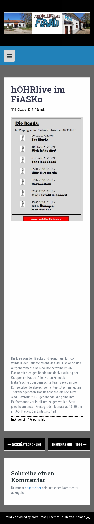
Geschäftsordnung (24, 444)
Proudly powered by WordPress (25, 517)
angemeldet (33, 488)
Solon (64, 517)
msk (42, 109)
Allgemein (20, 419)
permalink (38, 419)
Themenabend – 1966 (69, 444)
